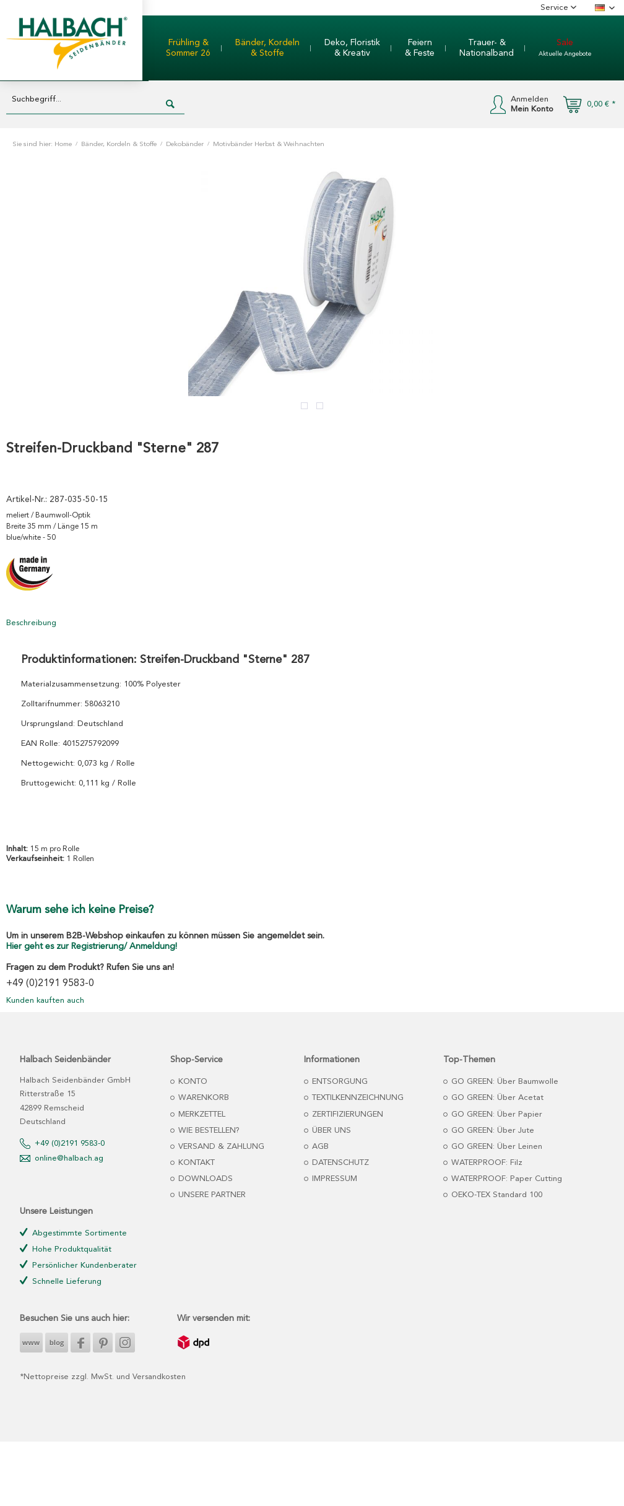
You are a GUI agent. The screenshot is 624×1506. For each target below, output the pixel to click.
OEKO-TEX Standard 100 (495, 1195)
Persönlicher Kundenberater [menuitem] (78, 1265)
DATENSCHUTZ (339, 1163)
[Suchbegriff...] (95, 100)
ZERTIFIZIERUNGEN (346, 1114)
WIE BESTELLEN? (208, 1131)
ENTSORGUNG (339, 1082)
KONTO (191, 1082)
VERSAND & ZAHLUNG (220, 1147)
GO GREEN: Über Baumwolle (503, 1082)
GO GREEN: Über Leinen (495, 1147)
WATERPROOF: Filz (485, 1163)
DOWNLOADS (204, 1179)
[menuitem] (188, 48)
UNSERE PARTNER (211, 1195)
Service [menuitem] (555, 8)
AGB (319, 1147)
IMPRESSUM (333, 1179)
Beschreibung (31, 623)
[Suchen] (170, 104)
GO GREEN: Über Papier (495, 1114)
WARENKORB (202, 1098)
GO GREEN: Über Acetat (496, 1098)
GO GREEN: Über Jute (491, 1131)
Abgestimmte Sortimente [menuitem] (73, 1232)
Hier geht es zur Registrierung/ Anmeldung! (91, 946)
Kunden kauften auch (45, 1001)
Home (63, 144)
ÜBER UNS (330, 1131)
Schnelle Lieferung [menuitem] (61, 1281)
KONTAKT (195, 1163)
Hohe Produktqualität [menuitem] (65, 1248)
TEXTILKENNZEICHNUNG (357, 1098)
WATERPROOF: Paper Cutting (505, 1179)
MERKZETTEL (200, 1114)
